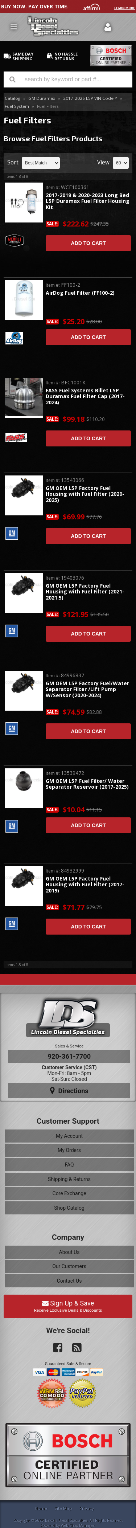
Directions (69, 1091)
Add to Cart (88, 243)
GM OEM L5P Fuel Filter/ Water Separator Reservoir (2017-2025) (87, 784)
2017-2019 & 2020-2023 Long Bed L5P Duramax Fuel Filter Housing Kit (87, 201)
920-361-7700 (69, 1056)
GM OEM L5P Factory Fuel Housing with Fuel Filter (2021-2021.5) (85, 592)
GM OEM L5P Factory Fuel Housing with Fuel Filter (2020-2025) (85, 494)
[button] (68, 79)
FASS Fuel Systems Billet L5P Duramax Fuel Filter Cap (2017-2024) (85, 397)
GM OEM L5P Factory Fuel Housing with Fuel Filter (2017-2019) (85, 885)
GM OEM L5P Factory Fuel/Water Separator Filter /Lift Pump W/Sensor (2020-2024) (87, 690)
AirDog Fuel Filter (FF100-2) (80, 293)
